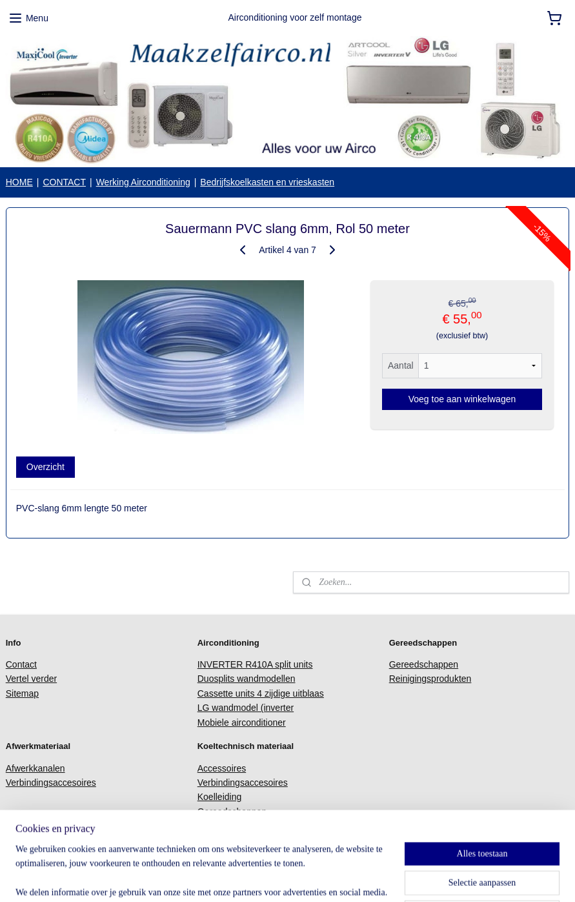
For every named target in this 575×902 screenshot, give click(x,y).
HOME (19, 182)
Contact (21, 664)
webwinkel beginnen (344, 878)
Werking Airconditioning (143, 182)
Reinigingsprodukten (430, 678)
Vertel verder (31, 678)
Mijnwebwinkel (444, 878)
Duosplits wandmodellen (246, 678)
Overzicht (45, 467)
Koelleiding (219, 797)
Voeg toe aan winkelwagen (462, 400)
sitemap (278, 878)
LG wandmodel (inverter (245, 707)
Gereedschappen (423, 664)
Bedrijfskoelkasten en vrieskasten (267, 182)
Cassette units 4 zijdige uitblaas (260, 693)
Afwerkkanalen (35, 768)
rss (302, 878)
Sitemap (22, 693)
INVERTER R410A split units (255, 664)
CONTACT (64, 182)
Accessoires (221, 768)
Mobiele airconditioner (241, 722)
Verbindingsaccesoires (51, 782)
